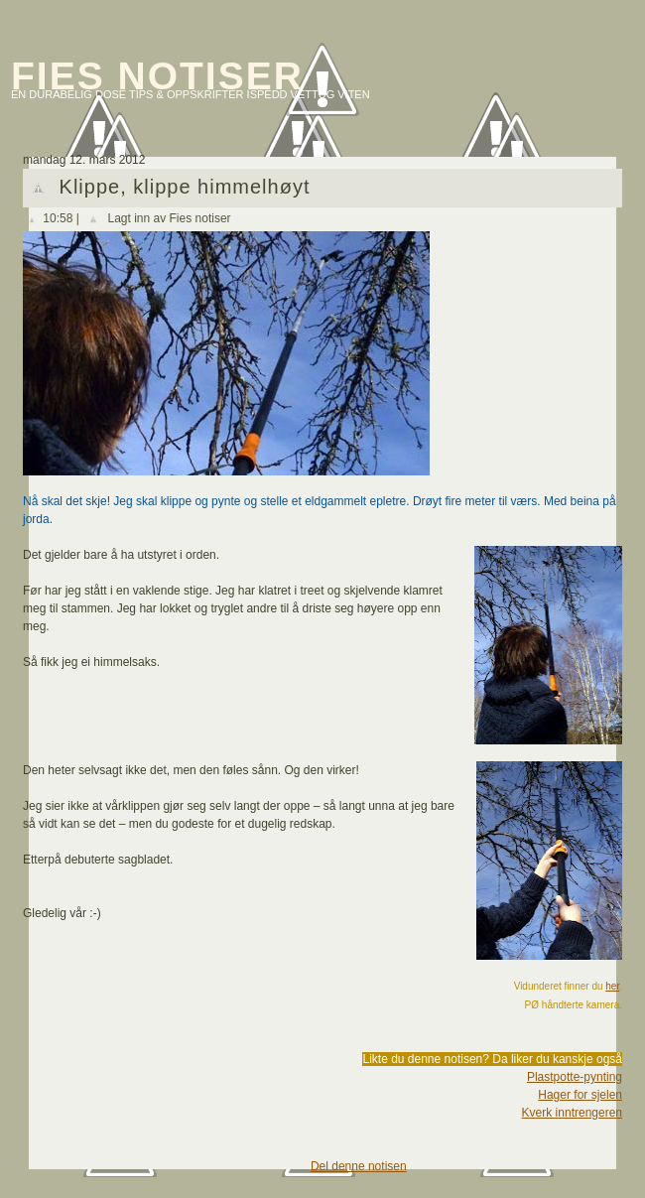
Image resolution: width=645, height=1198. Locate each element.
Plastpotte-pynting (574, 1077)
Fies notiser (157, 76)
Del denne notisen (359, 1166)
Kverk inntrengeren (572, 1113)
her (612, 986)
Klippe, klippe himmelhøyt (185, 187)
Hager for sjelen (580, 1095)
